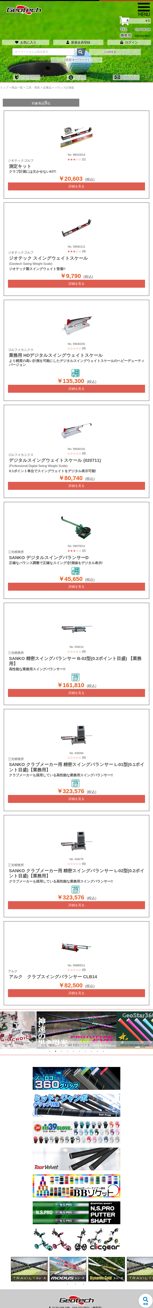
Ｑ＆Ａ (76, 74)
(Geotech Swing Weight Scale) (30, 260)
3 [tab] (62, 1038)
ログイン (129, 39)
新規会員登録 (78, 39)
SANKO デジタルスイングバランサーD (44, 553)
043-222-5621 (142, 34)
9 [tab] (97, 1038)
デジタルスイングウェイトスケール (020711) (49, 456)
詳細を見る (76, 183)
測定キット (19, 163)
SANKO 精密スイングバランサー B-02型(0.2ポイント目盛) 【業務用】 (72, 653)
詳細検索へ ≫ (115, 49)
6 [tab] (79, 1038)
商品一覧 (17, 85)
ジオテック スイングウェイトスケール (43, 255)
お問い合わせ (126, 74)
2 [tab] (56, 1038)
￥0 (135, 21)
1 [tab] (50, 1038)
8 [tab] (91, 1038)
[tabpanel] (76, 1017)
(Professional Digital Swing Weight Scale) (38, 461)
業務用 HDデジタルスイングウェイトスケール (50, 352)
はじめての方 (26, 74)
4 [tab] (68, 1038)
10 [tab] (103, 1038)
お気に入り (25, 39)
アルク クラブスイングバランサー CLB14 (47, 964)
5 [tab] (74, 1038)
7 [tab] (85, 1038)
